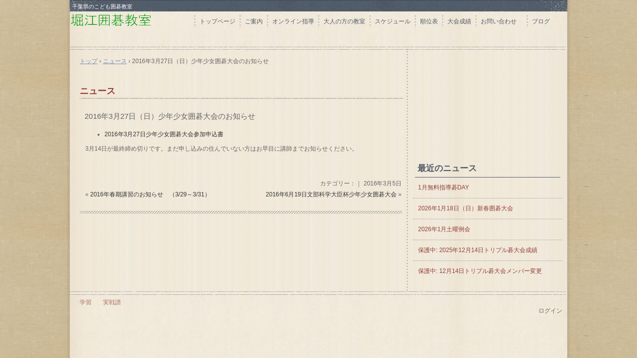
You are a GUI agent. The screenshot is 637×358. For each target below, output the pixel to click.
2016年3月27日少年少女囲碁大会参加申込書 (164, 134)
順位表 (429, 21)
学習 (86, 302)
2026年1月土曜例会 (444, 229)
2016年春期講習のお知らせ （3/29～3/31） (150, 194)
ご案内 (254, 21)
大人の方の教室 (344, 21)
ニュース (97, 91)
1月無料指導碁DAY (443, 187)
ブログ (541, 21)
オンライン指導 (293, 21)
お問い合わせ (502, 21)
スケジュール (393, 21)
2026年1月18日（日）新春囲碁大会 (465, 208)
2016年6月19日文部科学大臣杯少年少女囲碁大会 (331, 194)
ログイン (550, 310)
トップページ (217, 21)
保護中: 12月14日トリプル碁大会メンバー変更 (480, 271)
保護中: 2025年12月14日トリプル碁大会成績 (477, 250)
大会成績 (459, 21)
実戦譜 (112, 302)
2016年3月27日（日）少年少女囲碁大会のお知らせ (170, 116)
